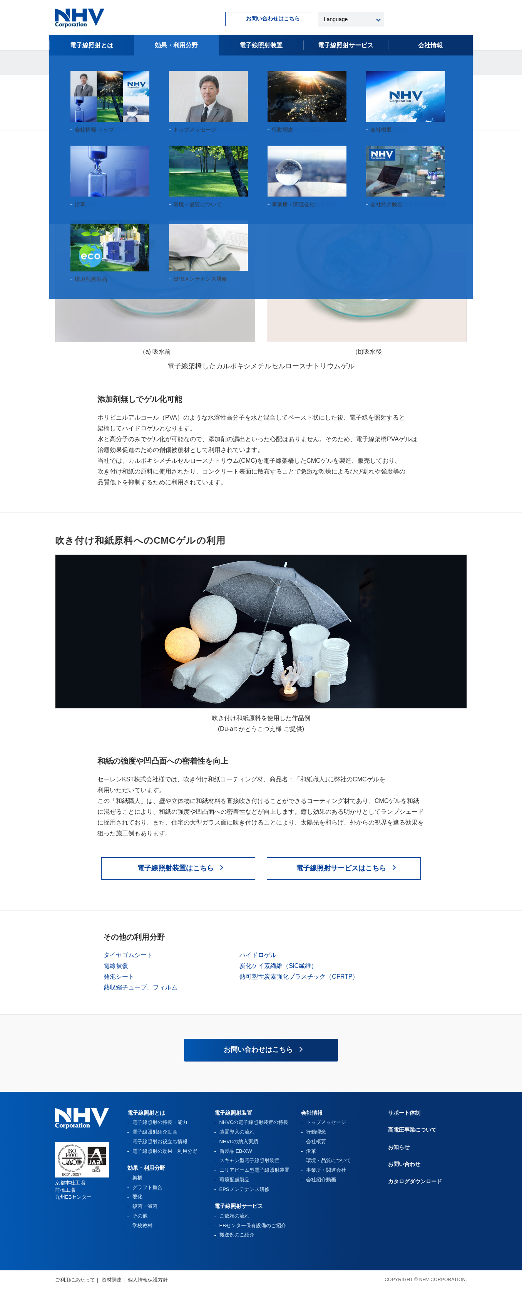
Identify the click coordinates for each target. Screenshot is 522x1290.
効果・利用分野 (176, 45)
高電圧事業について (412, 1130)
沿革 (311, 1151)
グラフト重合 (147, 1187)
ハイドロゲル (257, 955)
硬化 (137, 1196)
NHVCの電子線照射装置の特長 (254, 1122)
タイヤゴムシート (128, 955)
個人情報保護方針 (148, 1280)
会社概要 (316, 1141)
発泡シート (119, 976)
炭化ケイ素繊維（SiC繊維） (278, 965)
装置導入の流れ (236, 1132)
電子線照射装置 (261, 45)
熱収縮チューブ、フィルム (140, 987)
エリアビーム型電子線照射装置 (254, 1170)
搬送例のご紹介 (236, 1235)
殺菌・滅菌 (144, 1206)
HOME (62, 65)
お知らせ (399, 1147)
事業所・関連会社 (326, 1170)
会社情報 (430, 45)
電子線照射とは (91, 45)
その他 (139, 1216)
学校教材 (142, 1225)
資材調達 (112, 1280)
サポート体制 (404, 1113)
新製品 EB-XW (235, 1151)
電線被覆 (116, 965)
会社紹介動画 (321, 1179)
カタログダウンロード (415, 1181)
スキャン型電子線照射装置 (249, 1160)
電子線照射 (345, 45)
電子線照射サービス (238, 1206)
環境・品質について (328, 1160)
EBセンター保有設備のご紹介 (252, 1225)
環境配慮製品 (234, 1179)
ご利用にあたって (75, 1280)
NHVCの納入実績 (239, 1141)
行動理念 (316, 1132)
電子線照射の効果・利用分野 (164, 1151)
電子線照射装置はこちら (175, 868)
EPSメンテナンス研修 (244, 1189)
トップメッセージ (326, 1122)
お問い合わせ (404, 1164)
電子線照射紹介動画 (154, 1132)
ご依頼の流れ (234, 1216)
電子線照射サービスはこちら (341, 868)
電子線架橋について (140, 65)
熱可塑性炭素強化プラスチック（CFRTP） (298, 976)
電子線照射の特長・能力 (159, 1122)
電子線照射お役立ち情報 (159, 1141)
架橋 (137, 1178)
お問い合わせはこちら (273, 19)
